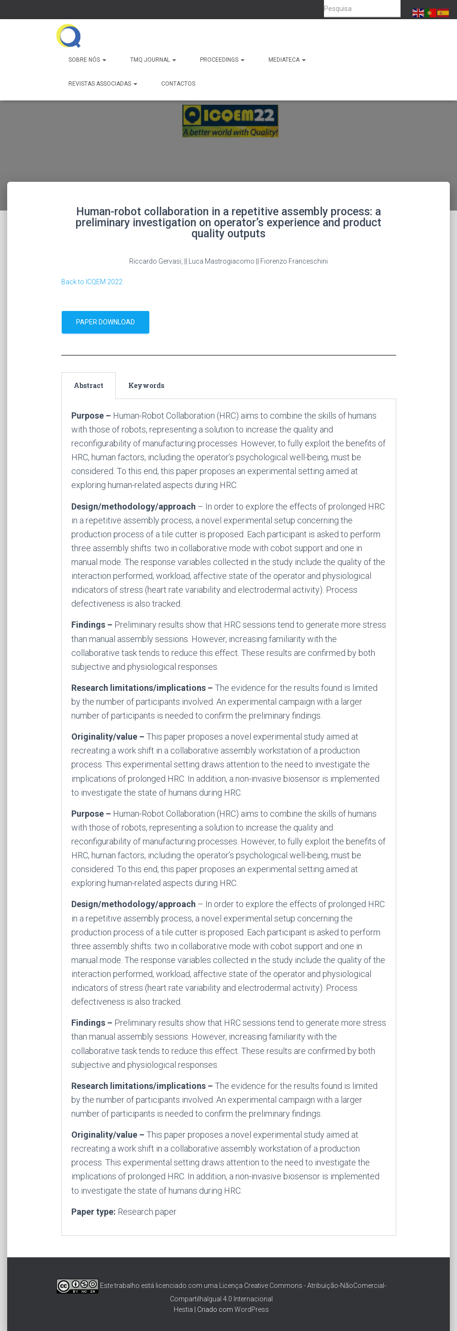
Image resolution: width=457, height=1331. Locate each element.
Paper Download (105, 322)
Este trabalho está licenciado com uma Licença (149, 1285)
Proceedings (222, 59)
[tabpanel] (228, 817)
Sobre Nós (87, 59)
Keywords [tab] (146, 385)
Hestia (183, 1309)
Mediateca (287, 59)
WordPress (251, 1309)
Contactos (178, 83)
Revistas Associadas (102, 83)
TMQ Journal (153, 59)
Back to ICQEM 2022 (92, 282)
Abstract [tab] (88, 385)
